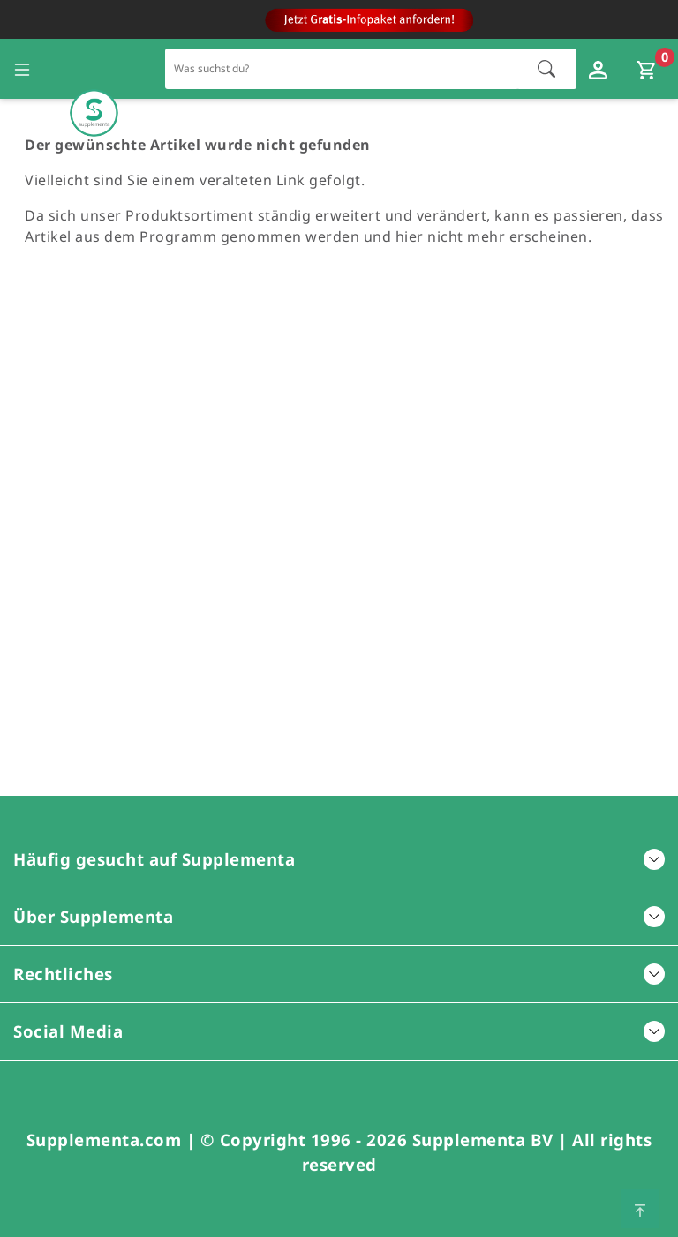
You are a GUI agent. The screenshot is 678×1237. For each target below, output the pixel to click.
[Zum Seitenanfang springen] (640, 1208)
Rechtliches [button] (339, 974)
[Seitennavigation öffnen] (22, 69)
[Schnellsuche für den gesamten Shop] (342, 68)
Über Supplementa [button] (339, 916)
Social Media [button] (339, 1031)
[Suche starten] (546, 68)
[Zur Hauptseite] (94, 69)
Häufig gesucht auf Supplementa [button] (339, 859)
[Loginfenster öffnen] (600, 69)
